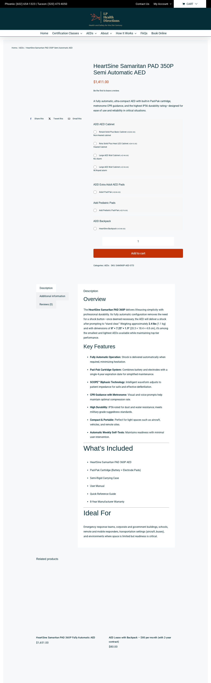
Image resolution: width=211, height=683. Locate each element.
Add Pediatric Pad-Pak (113, 210)
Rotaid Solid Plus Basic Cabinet (117, 132)
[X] (55, 118)
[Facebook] (36, 118)
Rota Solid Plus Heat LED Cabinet (118, 143)
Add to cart (138, 253)
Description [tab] (46, 288)
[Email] (74, 118)
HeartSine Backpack (112, 229)
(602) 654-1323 (25, 3)
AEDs (106, 265)
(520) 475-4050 (57, 3)
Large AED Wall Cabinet (114, 155)
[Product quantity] (138, 241)
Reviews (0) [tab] (46, 304)
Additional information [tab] (52, 296)
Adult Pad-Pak (109, 192)
